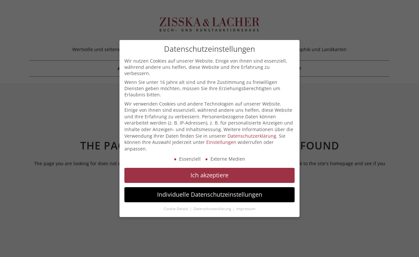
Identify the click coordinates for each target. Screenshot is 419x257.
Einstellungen (221, 142)
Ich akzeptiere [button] (209, 175)
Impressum (245, 209)
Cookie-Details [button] (176, 209)
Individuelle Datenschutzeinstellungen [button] (209, 194)
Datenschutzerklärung (252, 136)
